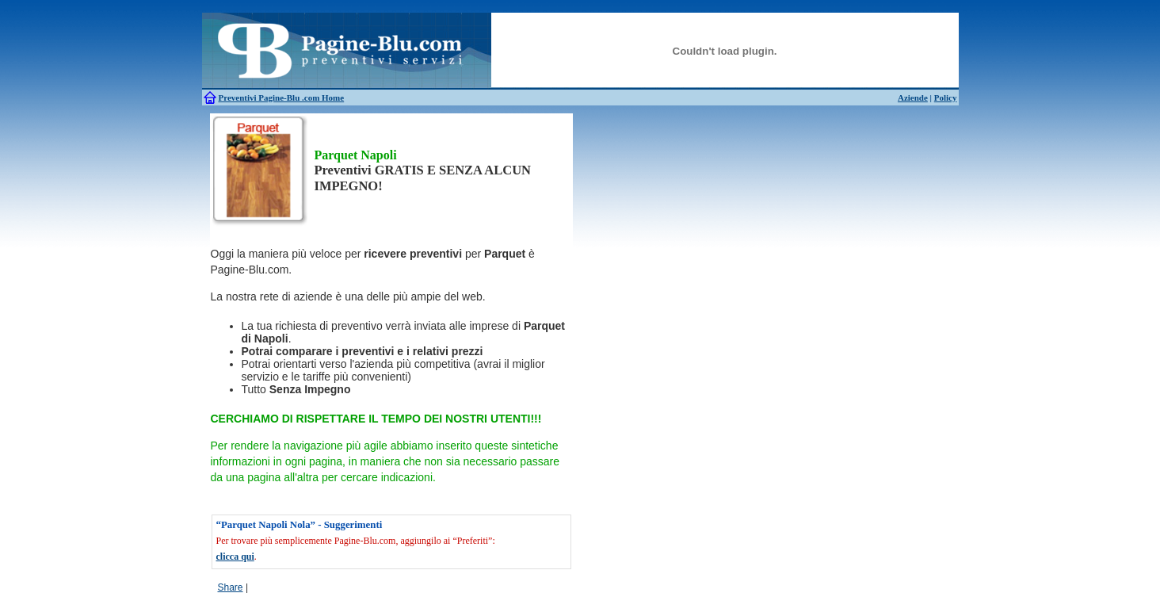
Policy (945, 97)
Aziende (913, 97)
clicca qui (235, 556)
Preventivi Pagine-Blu (261, 97)
